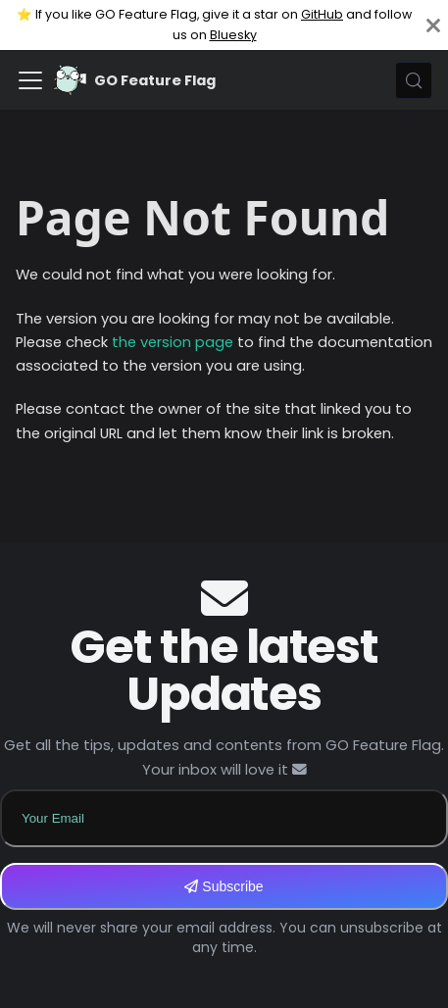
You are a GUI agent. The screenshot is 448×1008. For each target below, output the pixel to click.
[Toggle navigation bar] (30, 80)
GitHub (322, 14)
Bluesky (233, 34)
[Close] (433, 25)
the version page (172, 342)
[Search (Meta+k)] (413, 80)
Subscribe (223, 886)
